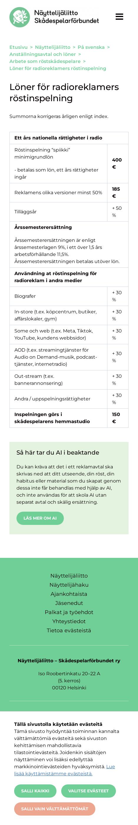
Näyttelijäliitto (69, 576)
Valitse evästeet (88, 791)
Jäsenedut (69, 603)
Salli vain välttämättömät (54, 808)
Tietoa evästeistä (69, 630)
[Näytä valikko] (119, 16)
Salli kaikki (35, 791)
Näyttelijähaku (69, 585)
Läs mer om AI (40, 518)
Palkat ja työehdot (69, 612)
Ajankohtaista (69, 594)
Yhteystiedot (69, 621)
